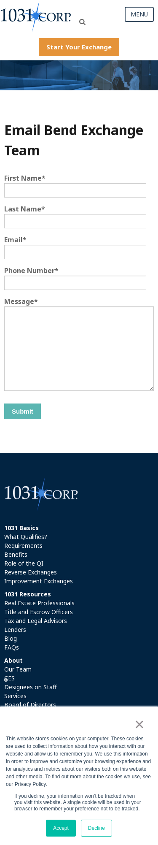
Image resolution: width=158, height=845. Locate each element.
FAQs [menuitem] (11, 647)
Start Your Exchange (79, 47)
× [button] (139, 724)
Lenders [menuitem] (15, 630)
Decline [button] (96, 828)
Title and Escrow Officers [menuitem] (38, 612)
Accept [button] (61, 828)
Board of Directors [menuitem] (30, 705)
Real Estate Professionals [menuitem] (39, 603)
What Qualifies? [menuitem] (25, 537)
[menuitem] (79, 527)
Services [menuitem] (15, 696)
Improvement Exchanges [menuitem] (38, 581)
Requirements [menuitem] (23, 546)
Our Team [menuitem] (18, 669)
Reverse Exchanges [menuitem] (30, 572)
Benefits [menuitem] (15, 554)
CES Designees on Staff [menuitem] (30, 682)
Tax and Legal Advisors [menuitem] (35, 621)
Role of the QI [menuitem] (23, 563)
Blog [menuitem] (10, 638)
